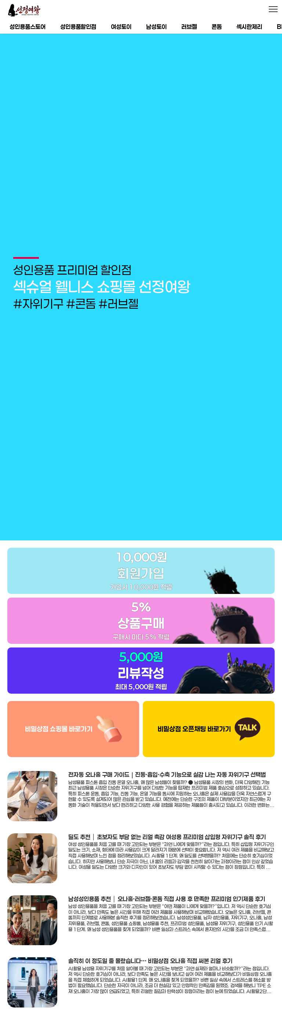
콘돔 (217, 26)
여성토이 (121, 26)
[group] (141, 269)
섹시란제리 (249, 26)
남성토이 (156, 26)
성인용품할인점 (78, 26)
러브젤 (189, 26)
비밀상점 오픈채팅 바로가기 (194, 694)
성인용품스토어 (28, 26)
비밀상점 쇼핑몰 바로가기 (59, 694)
